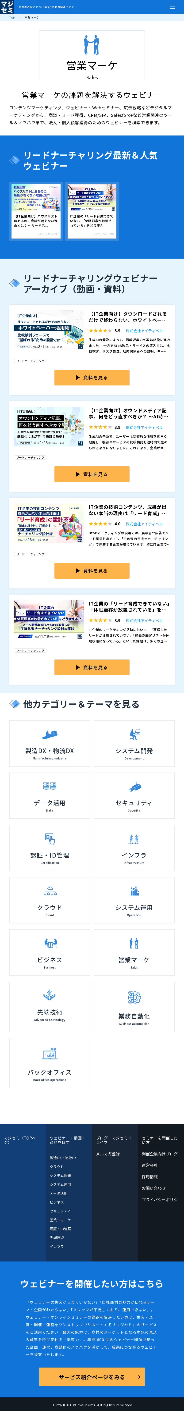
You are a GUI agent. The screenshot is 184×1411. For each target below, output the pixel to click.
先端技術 (57, 1237)
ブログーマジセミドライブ (114, 1140)
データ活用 (58, 1193)
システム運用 (60, 1184)
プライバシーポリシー (160, 1202)
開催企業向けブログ (160, 1154)
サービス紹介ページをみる (92, 1377)
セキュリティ (60, 1210)
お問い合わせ (154, 1188)
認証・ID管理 (60, 1228)
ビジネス (57, 1202)
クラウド (57, 1166)
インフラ (57, 1246)
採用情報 (150, 1176)
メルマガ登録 (108, 1154)
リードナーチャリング (30, 361)
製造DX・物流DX (63, 1157)
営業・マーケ (60, 1219)
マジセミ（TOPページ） (22, 1140)
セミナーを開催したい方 (160, 1140)
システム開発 (60, 1175)
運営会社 (150, 1165)
